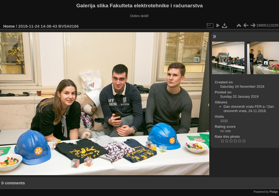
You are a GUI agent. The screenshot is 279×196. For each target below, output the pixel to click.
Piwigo (274, 191)
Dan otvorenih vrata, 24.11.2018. (249, 108)
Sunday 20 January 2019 (239, 96)
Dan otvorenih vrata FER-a (244, 106)
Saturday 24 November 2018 (242, 86)
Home (9, 26)
